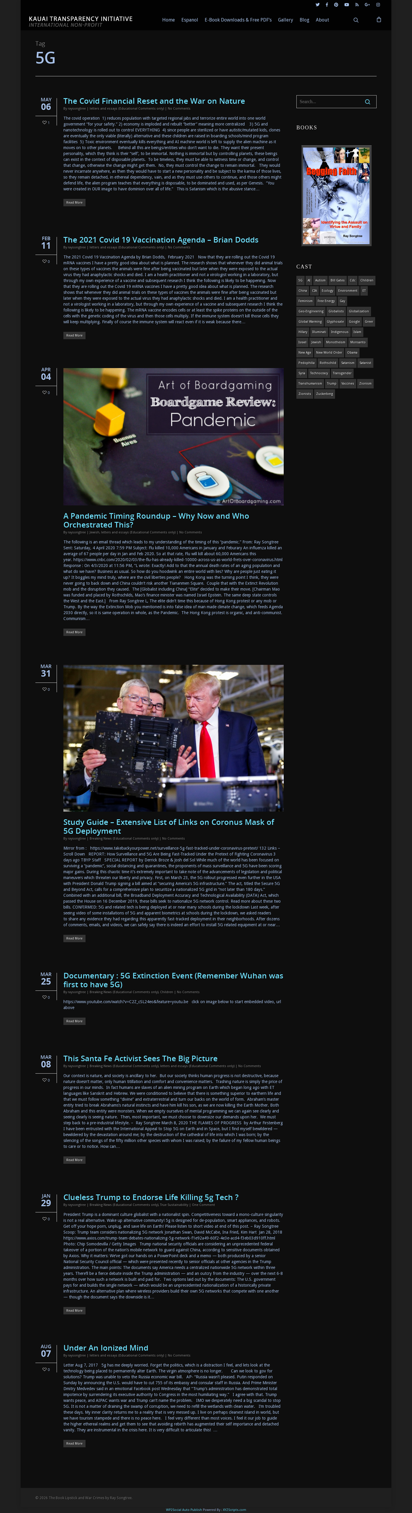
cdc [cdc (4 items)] (352, 280)
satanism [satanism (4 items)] (347, 363)
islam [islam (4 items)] (357, 332)
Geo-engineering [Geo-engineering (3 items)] (311, 311)
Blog (304, 20)
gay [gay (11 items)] (342, 301)
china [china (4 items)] (302, 291)
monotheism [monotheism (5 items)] (335, 342)
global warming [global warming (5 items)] (310, 322)
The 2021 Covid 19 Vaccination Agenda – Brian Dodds (161, 239)
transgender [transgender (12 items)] (342, 373)
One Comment (203, 1205)
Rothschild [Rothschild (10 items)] (328, 363)
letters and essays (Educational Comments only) (127, 109)
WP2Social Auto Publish (184, 1510)
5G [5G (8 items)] (300, 280)
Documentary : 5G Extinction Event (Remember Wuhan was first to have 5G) (173, 980)
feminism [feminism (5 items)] (305, 301)
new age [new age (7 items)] (304, 353)
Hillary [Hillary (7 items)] (302, 332)
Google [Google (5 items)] (354, 322)
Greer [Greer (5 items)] (369, 322)
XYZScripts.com (234, 1510)
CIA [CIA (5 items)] (314, 291)
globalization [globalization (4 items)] (359, 311)
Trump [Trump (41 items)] (332, 383)
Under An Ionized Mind (105, 1347)
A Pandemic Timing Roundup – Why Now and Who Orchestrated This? (156, 520)
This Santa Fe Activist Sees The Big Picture (140, 1058)
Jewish (94, 532)
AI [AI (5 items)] (309, 280)
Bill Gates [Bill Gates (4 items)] (338, 280)
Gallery (285, 20)
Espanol (189, 20)
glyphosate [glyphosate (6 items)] (335, 322)
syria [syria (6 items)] (301, 373)
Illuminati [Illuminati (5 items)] (319, 332)
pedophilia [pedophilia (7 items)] (306, 363)
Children (166, 992)
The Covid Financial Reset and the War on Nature (154, 100)
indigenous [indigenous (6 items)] (340, 332)
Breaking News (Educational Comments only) (124, 838)
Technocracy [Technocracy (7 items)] (319, 373)
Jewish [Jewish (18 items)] (316, 342)
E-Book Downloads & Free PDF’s (238, 20)
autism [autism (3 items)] (320, 280)
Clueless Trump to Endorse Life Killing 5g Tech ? (151, 1197)
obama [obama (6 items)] (352, 353)
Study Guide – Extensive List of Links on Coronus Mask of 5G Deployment (168, 826)
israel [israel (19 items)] (302, 342)
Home (168, 20)
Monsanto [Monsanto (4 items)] (358, 342)
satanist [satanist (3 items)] (365, 363)
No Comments (179, 109)
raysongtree (77, 109)
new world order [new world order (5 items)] (329, 353)
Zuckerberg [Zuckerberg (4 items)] (324, 394)
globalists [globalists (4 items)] (336, 311)
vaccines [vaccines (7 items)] (348, 383)
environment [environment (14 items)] (347, 291)
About (322, 20)
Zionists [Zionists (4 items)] (304, 394)
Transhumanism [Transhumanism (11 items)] (310, 383)
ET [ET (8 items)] (364, 291)
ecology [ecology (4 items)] (327, 291)
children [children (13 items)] (366, 280)
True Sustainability (174, 1205)
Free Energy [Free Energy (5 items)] (326, 301)
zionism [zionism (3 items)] (365, 383)
